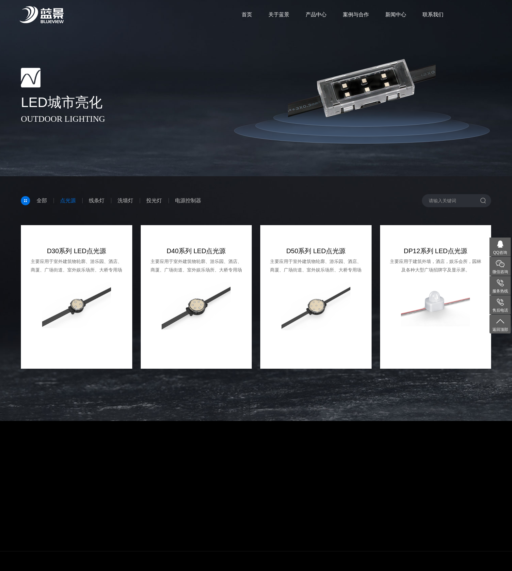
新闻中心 (395, 14)
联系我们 (433, 14)
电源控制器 (188, 200)
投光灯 (154, 200)
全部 (42, 200)
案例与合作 (356, 14)
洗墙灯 (125, 200)
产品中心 (316, 14)
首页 (247, 14)
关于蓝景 (278, 14)
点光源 (68, 200)
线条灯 (96, 200)
